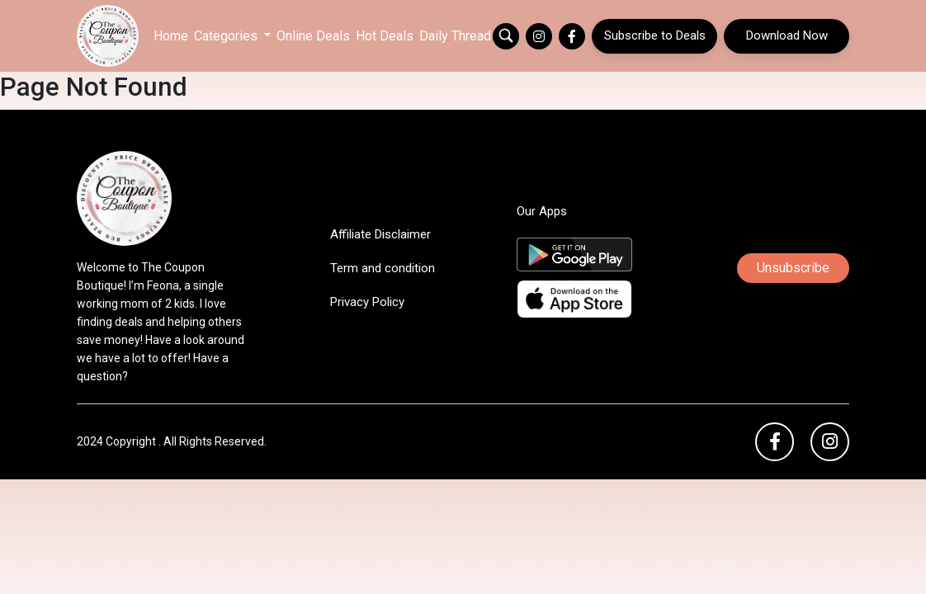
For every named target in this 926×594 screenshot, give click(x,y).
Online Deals (313, 36)
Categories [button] (227, 36)
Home (171, 36)
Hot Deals (384, 36)
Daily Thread (455, 36)
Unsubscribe (793, 268)
